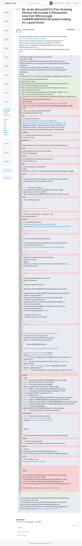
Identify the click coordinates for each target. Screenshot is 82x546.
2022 (7, 48)
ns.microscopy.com (39, 366)
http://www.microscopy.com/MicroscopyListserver (40, 224)
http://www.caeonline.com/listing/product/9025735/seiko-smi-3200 (44, 123)
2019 (7, 75)
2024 (7, 30)
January (6, 134)
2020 (7, 66)
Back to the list (21, 535)
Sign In (68, 3)
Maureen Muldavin (28, 29)
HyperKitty (40, 543)
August (5, 119)
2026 (7, 12)
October (6, 113)
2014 (7, 153)
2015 (7, 144)
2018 (7, 84)
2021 (7, 57)
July (4, 122)
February (6, 132)
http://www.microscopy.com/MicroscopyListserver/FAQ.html (51, 226)
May (4, 126)
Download (6, 178)
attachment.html (21, 522)
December (6, 109)
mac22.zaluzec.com (62, 361)
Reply (19, 527)
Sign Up (75, 3)
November (6, 111)
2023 (7, 39)
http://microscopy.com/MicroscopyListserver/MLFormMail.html (44, 247)
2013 (7, 162)
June (5, 124)
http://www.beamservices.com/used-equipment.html (40, 121)
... (20, 54)
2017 (7, 93)
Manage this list (58, 3)
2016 (7, 102)
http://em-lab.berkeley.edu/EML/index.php (32, 39)
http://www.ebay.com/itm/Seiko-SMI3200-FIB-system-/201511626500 (44, 103)
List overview (6, 170)
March (5, 130)
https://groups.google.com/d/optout (34, 461)
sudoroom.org (10, 3)
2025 (7, 21)
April (4, 128)
